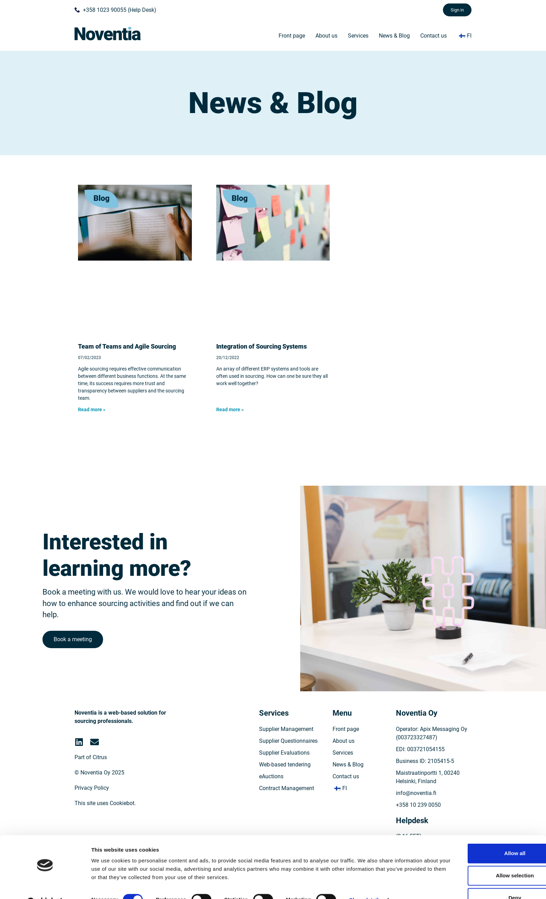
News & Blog (394, 35)
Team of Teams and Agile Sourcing (127, 346)
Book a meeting (74, 645)
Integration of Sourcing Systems (261, 346)
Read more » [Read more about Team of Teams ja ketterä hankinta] (92, 409)
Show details (365, 882)
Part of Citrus (91, 767)
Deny (470, 881)
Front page (292, 35)
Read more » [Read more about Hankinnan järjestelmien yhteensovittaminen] (230, 409)
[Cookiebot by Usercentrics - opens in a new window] (45, 885)
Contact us (433, 35)
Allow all (470, 836)
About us (326, 35)
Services (358, 35)
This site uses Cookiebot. (105, 813)
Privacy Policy (92, 797)
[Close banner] (535, 829)
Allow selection (470, 858)
